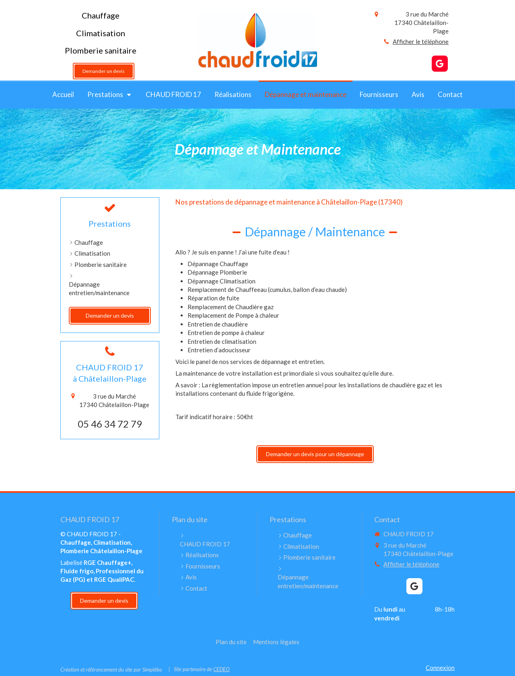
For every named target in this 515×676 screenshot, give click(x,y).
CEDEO (221, 669)
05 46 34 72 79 (110, 424)
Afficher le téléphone (421, 41)
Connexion (440, 667)
